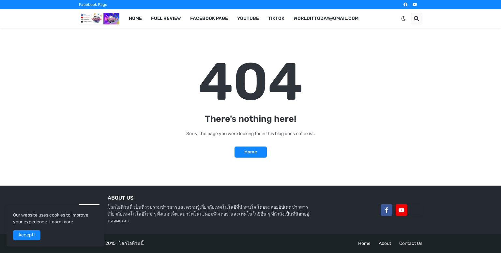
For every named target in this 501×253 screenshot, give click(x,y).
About (385, 243)
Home (250, 152)
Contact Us (410, 243)
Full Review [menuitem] (166, 18)
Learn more (61, 222)
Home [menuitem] (135, 18)
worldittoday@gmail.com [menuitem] (326, 18)
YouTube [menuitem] (248, 18)
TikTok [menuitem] (276, 18)
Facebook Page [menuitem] (209, 18)
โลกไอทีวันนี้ (131, 243)
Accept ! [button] (26, 235)
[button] (403, 18)
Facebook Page (93, 4)
